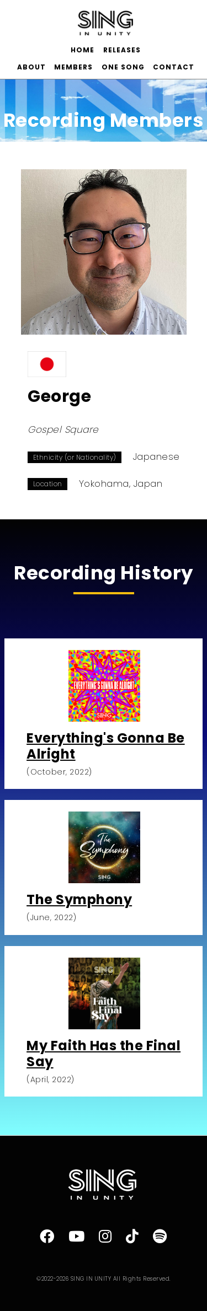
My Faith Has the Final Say (103, 1053)
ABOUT (31, 67)
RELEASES (122, 50)
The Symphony (79, 899)
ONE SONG (123, 67)
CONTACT (173, 67)
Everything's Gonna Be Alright (105, 746)
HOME (82, 50)
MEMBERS (73, 67)
